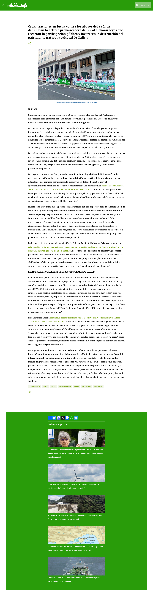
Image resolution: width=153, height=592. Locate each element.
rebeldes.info (17, 5)
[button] (29, 43)
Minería (76, 386)
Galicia (53, 386)
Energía (45, 386)
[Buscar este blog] (138, 5)
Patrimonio (86, 386)
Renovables (98, 386)
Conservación (34, 386)
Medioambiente (65, 386)
